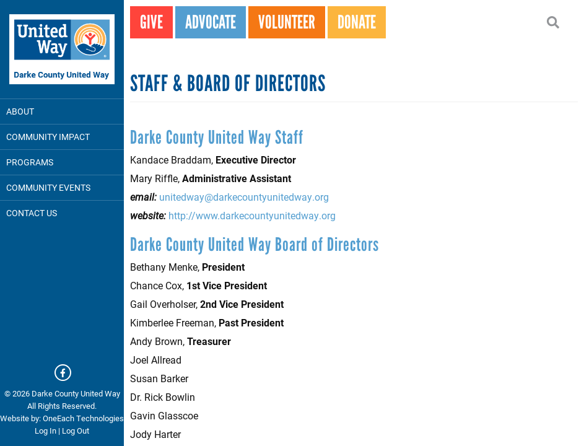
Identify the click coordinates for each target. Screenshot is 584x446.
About (20, 111)
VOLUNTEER (286, 22)
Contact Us (31, 213)
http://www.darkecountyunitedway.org (252, 215)
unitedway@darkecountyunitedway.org (244, 196)
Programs (29, 162)
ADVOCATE (210, 22)
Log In (45, 430)
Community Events (48, 187)
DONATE (357, 22)
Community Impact (48, 136)
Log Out (75, 430)
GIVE (151, 22)
